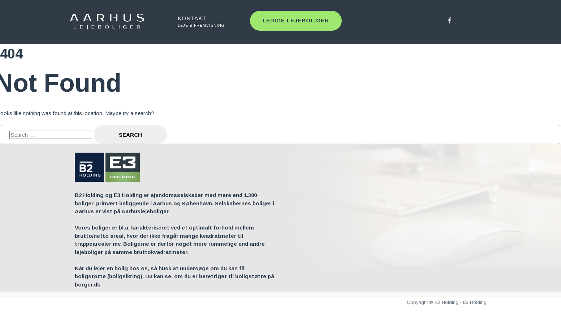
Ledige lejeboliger (296, 20)
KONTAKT (208, 21)
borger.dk (87, 284)
